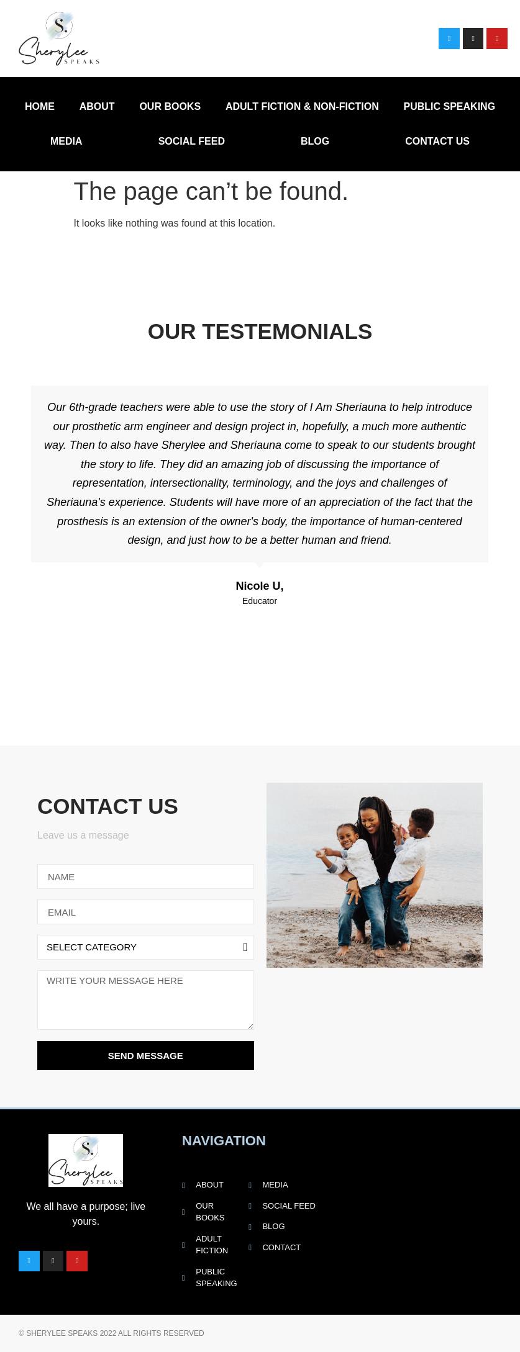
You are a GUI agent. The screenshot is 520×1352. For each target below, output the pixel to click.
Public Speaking (450, 106)
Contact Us (437, 141)
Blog (315, 141)
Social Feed (191, 141)
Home (40, 106)
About (97, 106)
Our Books (170, 106)
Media (66, 141)
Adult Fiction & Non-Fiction (302, 106)
